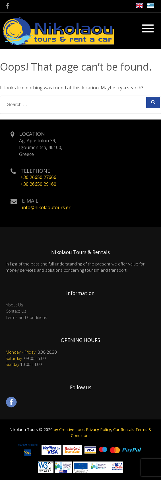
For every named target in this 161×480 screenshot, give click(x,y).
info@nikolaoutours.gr (46, 207)
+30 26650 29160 (38, 184)
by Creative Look (69, 429)
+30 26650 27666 (38, 177)
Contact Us (16, 311)
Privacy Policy (98, 429)
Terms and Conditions (26, 317)
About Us (14, 305)
